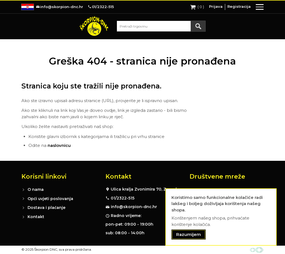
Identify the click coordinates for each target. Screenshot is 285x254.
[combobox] (161, 26)
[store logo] (93, 26)
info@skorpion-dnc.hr (134, 206)
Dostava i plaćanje (46, 207)
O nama (36, 189)
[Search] (198, 26)
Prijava (216, 6)
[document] (221, 217)
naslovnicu (59, 145)
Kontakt (36, 216)
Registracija (239, 6)
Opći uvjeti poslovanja (50, 198)
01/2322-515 (122, 198)
